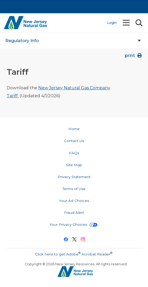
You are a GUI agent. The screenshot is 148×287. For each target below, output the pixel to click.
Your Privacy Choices (73, 224)
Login (112, 23)
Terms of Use (74, 189)
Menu (127, 22)
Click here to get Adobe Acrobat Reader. (74, 253)
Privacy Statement (74, 177)
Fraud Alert (74, 212)
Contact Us (74, 141)
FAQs (74, 153)
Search (139, 23)
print (134, 55)
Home (74, 129)
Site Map (74, 165)
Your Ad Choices (74, 200)
